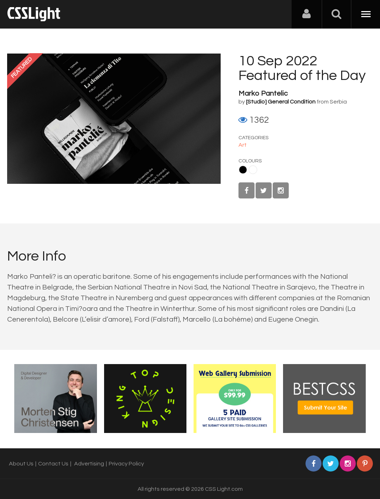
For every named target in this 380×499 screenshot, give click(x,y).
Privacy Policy (126, 464)
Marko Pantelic (263, 93)
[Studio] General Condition (280, 102)
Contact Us (53, 464)
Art (242, 145)
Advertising (89, 464)
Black (242, 169)
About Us (21, 464)
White (252, 169)
